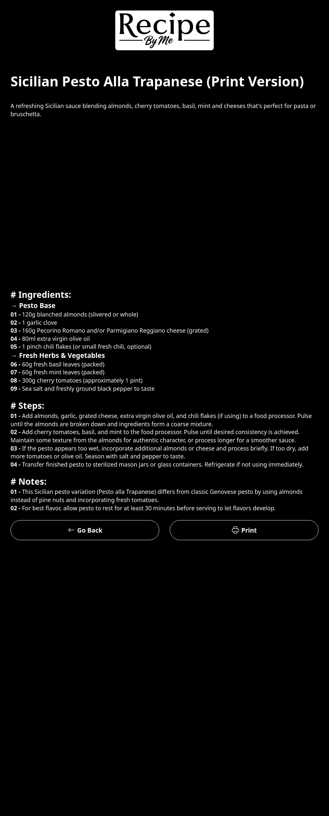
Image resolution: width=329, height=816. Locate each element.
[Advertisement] (61, 219)
